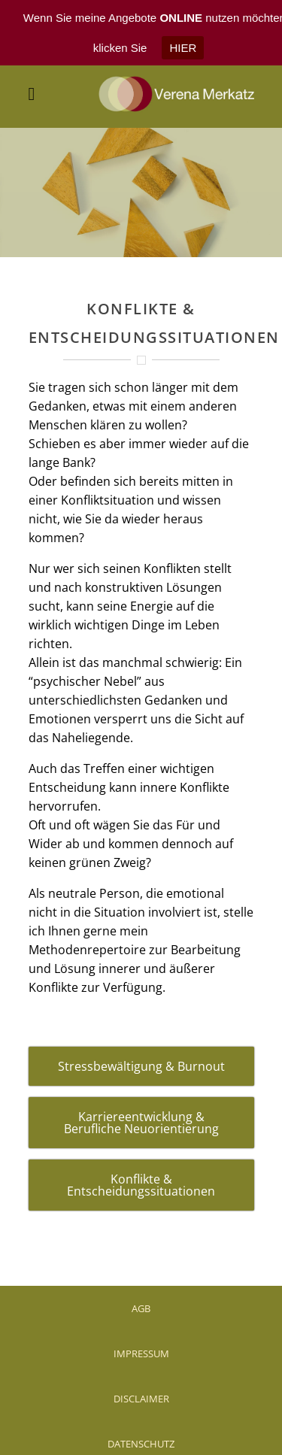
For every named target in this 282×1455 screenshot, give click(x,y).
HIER (182, 47)
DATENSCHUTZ (141, 1422)
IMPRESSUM (141, 1332)
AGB (141, 1287)
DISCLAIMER (141, 1377)
